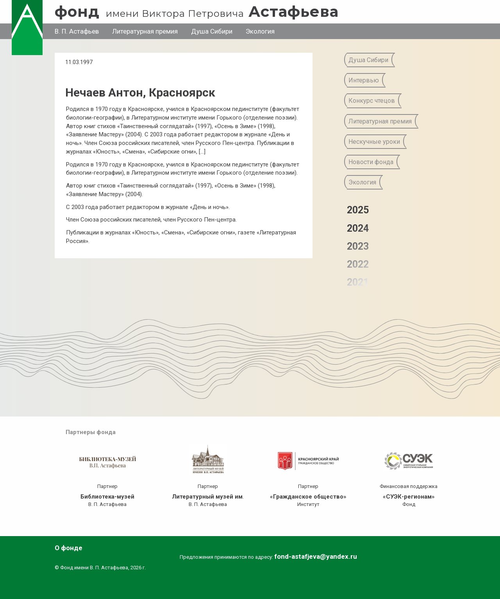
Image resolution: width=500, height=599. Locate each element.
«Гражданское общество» (308, 496)
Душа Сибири (211, 31)
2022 (358, 264)
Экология (260, 31)
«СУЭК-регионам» (409, 496)
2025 (358, 210)
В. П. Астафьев (77, 31)
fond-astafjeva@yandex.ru (315, 556)
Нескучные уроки (374, 141)
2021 (358, 282)
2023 (358, 246)
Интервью (363, 80)
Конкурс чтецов (371, 100)
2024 (358, 228)
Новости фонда (370, 162)
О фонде (68, 548)
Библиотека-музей (107, 496)
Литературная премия (145, 31)
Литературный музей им (207, 496)
